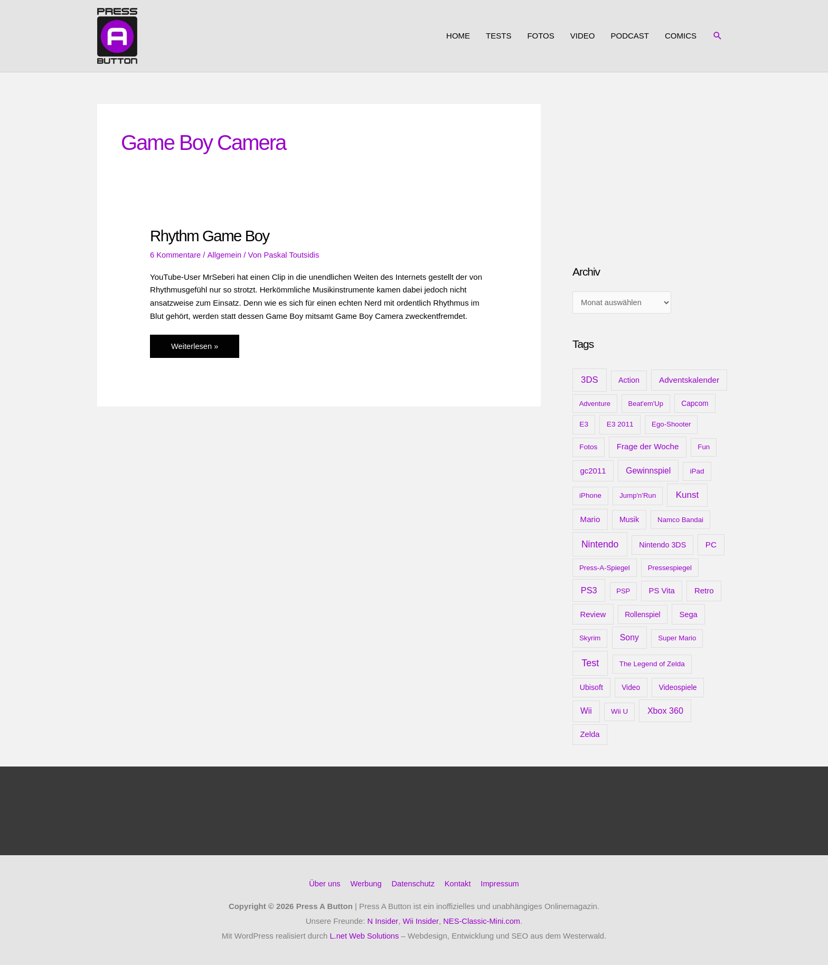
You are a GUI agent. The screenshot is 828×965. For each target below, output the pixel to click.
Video (582, 35)
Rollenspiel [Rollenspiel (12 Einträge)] (643, 615)
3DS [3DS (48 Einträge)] (589, 381)
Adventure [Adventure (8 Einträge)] (594, 404)
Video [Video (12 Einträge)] (631, 688)
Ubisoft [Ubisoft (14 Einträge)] (591, 688)
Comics (681, 35)
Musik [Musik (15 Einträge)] (629, 520)
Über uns (323, 884)
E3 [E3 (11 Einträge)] (583, 425)
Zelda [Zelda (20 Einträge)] (589, 735)
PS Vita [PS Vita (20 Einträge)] (661, 592)
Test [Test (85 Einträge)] (590, 664)
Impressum (501, 884)
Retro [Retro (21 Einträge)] (704, 591)
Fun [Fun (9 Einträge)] (704, 448)
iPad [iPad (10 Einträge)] (697, 472)
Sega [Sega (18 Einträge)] (688, 615)
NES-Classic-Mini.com (482, 921)
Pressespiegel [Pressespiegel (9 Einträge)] (670, 568)
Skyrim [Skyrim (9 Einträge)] (589, 639)
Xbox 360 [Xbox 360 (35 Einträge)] (665, 711)
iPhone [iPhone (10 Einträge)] (590, 496)
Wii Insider (420, 921)
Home (458, 35)
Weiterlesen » (195, 348)
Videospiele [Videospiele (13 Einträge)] (677, 688)
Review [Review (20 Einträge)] (593, 615)
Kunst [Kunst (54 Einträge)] (687, 496)
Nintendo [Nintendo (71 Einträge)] (600, 545)
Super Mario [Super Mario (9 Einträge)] (677, 639)
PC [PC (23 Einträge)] (711, 545)
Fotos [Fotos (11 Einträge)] (588, 448)
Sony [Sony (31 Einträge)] (629, 638)
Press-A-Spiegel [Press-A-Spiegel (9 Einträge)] (604, 568)
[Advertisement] (651, 170)
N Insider (381, 921)
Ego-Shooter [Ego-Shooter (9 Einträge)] (671, 425)
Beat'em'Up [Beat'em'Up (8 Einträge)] (645, 404)
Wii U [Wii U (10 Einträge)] (619, 712)
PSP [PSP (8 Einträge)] (623, 592)
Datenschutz (413, 884)
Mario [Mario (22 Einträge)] (590, 519)
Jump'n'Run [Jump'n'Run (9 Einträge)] (637, 496)
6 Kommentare (176, 254)
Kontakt (458, 884)
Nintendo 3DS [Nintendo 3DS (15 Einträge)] (662, 545)
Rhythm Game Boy (211, 235)
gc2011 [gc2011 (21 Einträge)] (593, 471)
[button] (717, 36)
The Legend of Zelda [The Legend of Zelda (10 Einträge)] (652, 665)
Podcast (629, 35)
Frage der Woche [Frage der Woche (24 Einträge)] (648, 447)
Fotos (540, 35)
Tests (498, 35)
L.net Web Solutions (364, 936)
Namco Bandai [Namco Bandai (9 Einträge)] (680, 520)
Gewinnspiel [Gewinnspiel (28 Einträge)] (648, 471)
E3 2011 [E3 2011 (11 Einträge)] (620, 425)
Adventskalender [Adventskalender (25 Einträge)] (689, 380)
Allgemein (225, 254)
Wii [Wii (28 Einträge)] (586, 711)
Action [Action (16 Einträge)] (628, 381)
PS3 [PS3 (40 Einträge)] (589, 591)
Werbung (365, 884)
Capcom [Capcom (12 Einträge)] (694, 404)
